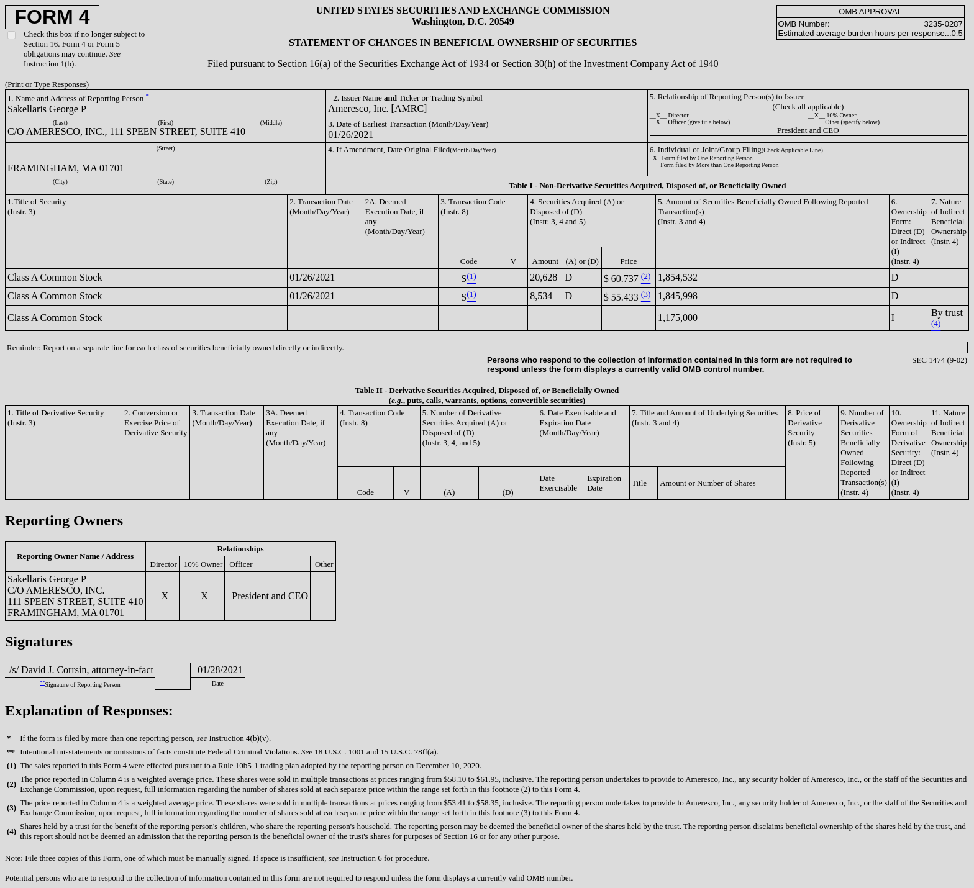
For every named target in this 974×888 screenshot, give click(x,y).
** (42, 683)
